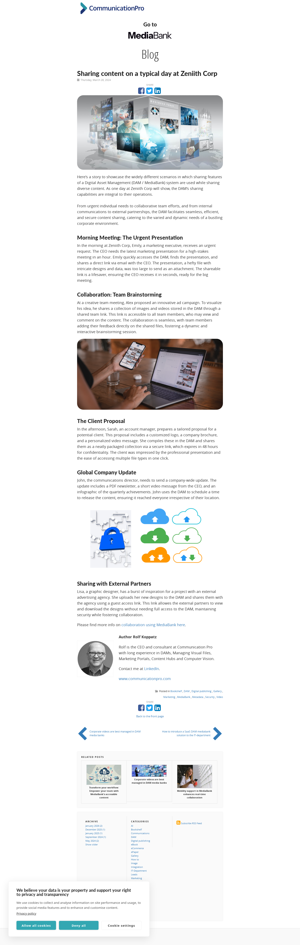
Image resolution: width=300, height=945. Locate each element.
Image (134, 863)
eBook (134, 844)
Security (210, 697)
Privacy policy (26, 913)
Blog (150, 54)
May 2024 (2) (92, 840)
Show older (91, 844)
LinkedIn (151, 668)
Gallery (217, 691)
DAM (187, 691)
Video (219, 697)
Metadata (197, 697)
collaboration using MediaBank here (153, 624)
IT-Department (139, 870)
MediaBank (183, 697)
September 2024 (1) (95, 837)
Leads (134, 874)
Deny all (79, 925)
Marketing (169, 697)
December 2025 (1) (95, 829)
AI (132, 825)
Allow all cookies (36, 925)
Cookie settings (121, 925)
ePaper (135, 851)
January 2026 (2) (93, 825)
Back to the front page (150, 716)
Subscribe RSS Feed (191, 823)
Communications (140, 833)
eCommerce (137, 848)
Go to (150, 24)
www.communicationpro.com (145, 678)
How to (135, 859)
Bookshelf (176, 691)
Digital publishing (201, 691)
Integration (137, 866)
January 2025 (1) (93, 833)
